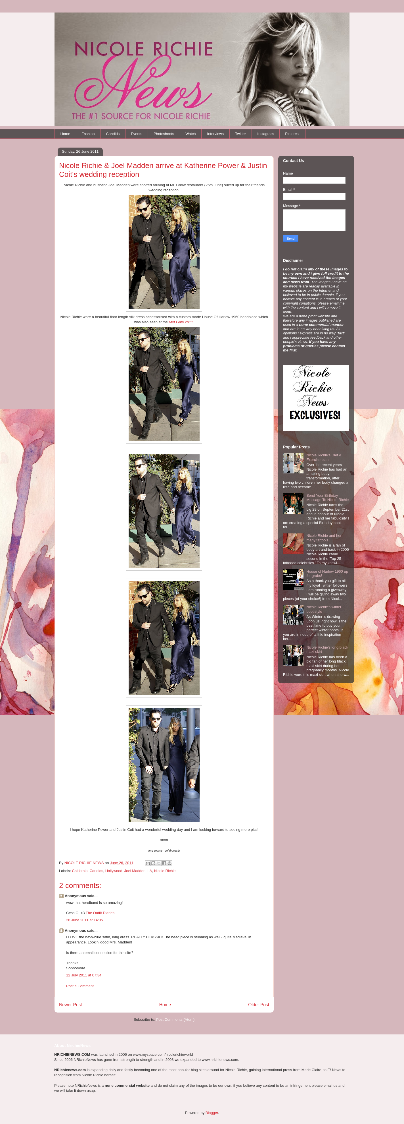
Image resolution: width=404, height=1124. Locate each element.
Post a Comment (80, 986)
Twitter (240, 134)
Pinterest (292, 134)
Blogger (212, 1113)
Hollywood (113, 871)
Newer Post (70, 1004)
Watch (190, 134)
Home (65, 134)
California (80, 871)
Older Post (258, 1004)
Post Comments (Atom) (175, 1019)
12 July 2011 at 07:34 (83, 975)
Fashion (88, 134)
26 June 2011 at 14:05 (84, 920)
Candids (113, 134)
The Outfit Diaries (100, 913)
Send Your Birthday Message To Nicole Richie (327, 497)
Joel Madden (134, 871)
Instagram (265, 134)
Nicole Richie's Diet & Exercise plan (324, 457)
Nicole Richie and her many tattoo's (324, 537)
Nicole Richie (165, 871)
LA (150, 871)
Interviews (215, 134)
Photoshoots (164, 134)
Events (136, 134)
